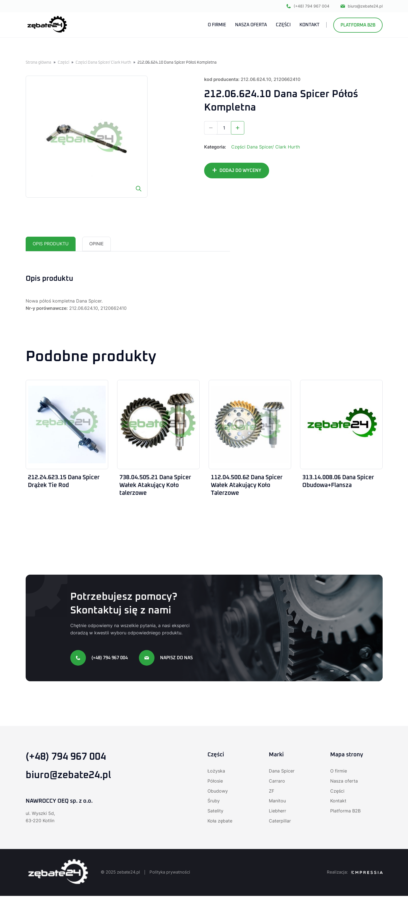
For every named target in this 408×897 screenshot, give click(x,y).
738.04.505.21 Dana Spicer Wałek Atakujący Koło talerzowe (157, 485)
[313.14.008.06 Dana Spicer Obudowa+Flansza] (341, 424)
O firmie (338, 772)
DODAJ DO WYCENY (240, 170)
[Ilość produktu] (224, 128)
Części (63, 62)
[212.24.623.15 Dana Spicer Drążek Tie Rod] (67, 424)
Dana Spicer (281, 772)
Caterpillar (280, 822)
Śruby (213, 802)
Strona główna (38, 62)
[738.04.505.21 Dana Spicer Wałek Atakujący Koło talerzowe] (158, 424)
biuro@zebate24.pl (362, 6)
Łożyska (216, 772)
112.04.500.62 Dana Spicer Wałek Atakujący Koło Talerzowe (249, 485)
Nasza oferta (344, 782)
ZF (271, 792)
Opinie (96, 244)
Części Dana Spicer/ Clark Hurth (103, 62)
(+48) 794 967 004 (307, 6)
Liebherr (277, 812)
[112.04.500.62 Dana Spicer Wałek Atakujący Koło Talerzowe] (250, 424)
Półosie (215, 782)
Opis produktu (51, 244)
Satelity (215, 812)
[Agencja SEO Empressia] (367, 873)
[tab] (51, 244)
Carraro (277, 782)
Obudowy (217, 792)
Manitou (277, 802)
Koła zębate (219, 822)
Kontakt (338, 802)
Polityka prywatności (169, 873)
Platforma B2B (358, 25)
